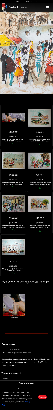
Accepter (42, 397)
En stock (4, 378)
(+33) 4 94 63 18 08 (29, 1)
